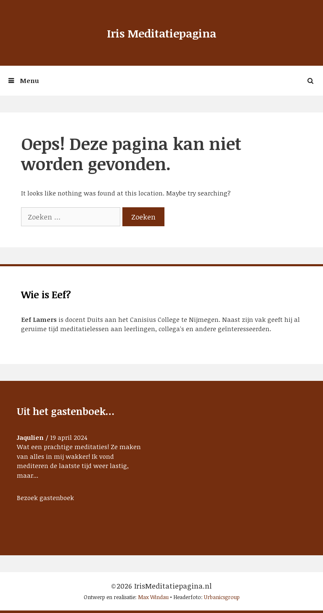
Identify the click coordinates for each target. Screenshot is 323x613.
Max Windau (153, 597)
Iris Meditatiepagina (161, 33)
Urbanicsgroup (222, 597)
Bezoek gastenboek (45, 497)
